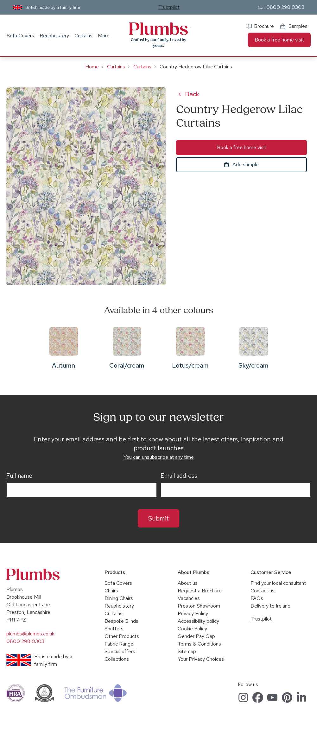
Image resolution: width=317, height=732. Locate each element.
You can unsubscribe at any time (159, 457)
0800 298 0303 (285, 7)
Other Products (122, 636)
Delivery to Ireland (270, 606)
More (104, 35)
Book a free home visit (279, 39)
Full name (19, 476)
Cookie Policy (192, 628)
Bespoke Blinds (121, 621)
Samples (297, 26)
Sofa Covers (20, 35)
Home (92, 66)
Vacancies (189, 598)
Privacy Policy (193, 613)
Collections (117, 659)
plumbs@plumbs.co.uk (30, 633)
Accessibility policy (198, 621)
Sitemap (187, 651)
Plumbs (158, 28)
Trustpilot (169, 7)
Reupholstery (54, 35)
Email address (179, 476)
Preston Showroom (199, 606)
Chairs (111, 590)
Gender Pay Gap (196, 636)
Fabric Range (119, 643)
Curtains (83, 35)
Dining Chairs (119, 598)
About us (188, 583)
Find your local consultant (278, 583)
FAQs (256, 598)
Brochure (264, 26)
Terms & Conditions (199, 643)
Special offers (120, 651)
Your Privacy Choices (201, 659)
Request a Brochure (200, 590)
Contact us (262, 590)
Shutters (114, 628)
